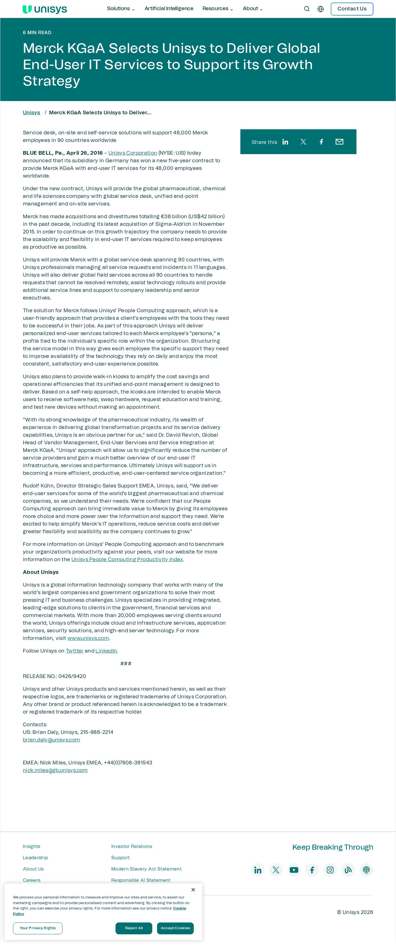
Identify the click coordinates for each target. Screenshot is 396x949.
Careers (31, 880)
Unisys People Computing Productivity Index (127, 559)
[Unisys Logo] (45, 9)
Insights (31, 846)
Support (120, 858)
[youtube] (294, 870)
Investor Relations (131, 846)
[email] (339, 141)
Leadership (35, 858)
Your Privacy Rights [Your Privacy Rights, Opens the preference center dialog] (38, 928)
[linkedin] (285, 141)
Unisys (31, 112)
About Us (33, 869)
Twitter (75, 651)
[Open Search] (307, 9)
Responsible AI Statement (141, 880)
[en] (320, 9)
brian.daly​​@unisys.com (51, 740)
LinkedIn (106, 651)
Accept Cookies (175, 928)
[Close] (193, 890)
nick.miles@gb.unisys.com (55, 770)
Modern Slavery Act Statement (146, 869)
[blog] (348, 870)
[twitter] (303, 141)
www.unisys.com (88, 638)
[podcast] (366, 870)
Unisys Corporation (132, 153)
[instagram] (330, 870)
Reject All (134, 928)
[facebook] (321, 141)
